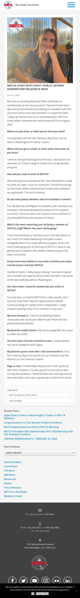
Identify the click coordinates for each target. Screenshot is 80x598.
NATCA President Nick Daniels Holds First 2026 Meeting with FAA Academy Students (38, 433)
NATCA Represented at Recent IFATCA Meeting (31, 427)
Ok (33, 594)
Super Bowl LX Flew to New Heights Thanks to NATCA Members (34, 417)
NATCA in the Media (15, 491)
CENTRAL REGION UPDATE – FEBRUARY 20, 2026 (30, 438)
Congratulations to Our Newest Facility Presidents (33, 422)
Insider (8, 483)
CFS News (9, 470)
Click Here (49, 514)
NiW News (9, 474)
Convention (10, 466)
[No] (76, 590)
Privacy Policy (42, 594)
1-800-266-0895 (51, 527)
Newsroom (10, 479)
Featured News (12, 462)
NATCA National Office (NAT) (23, 395)
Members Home (13, 496)
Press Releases (12, 487)
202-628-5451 (34, 527)
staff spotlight (15, 400)
